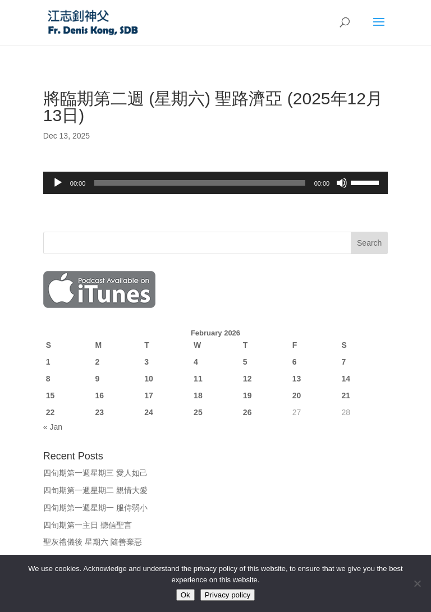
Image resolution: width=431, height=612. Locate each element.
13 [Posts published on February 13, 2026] (296, 378)
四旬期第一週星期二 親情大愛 (95, 490)
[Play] (57, 182)
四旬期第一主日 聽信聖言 (87, 525)
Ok (185, 595)
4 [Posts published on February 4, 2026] (196, 361)
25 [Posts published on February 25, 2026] (198, 412)
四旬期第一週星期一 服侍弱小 (95, 507)
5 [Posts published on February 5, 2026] (245, 361)
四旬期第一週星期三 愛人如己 (95, 472)
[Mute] (341, 182)
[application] (215, 183)
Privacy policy (227, 595)
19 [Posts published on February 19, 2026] (247, 395)
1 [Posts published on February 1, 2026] (48, 361)
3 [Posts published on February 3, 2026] (146, 361)
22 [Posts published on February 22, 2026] (50, 412)
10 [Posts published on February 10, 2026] (148, 378)
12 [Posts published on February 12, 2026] (247, 378)
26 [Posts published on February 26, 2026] (247, 412)
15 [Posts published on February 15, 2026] (50, 395)
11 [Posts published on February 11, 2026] (198, 378)
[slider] (199, 183)
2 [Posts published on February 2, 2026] (97, 361)
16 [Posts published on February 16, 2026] (99, 395)
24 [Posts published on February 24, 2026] (148, 412)
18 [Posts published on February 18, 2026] (198, 395)
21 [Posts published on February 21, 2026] (345, 395)
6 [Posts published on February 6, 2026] (294, 361)
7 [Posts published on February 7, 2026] (343, 361)
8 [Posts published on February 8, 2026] (48, 378)
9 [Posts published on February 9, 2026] (97, 378)
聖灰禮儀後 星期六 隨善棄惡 (92, 541)
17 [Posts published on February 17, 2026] (148, 395)
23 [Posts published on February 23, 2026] (99, 412)
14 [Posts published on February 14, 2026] (345, 378)
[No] (417, 583)
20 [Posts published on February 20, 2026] (296, 395)
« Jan (52, 426)
